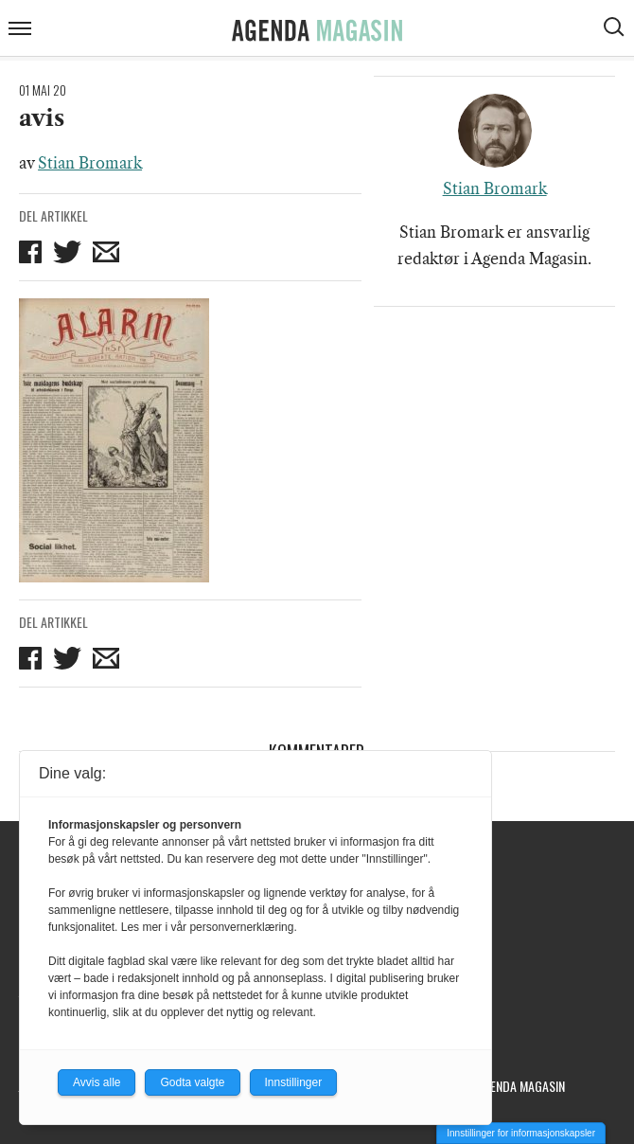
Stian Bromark (90, 162)
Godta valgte (192, 1082)
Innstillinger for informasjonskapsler (521, 1133)
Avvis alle (96, 1082)
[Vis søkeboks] (616, 29)
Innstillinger (294, 1082)
